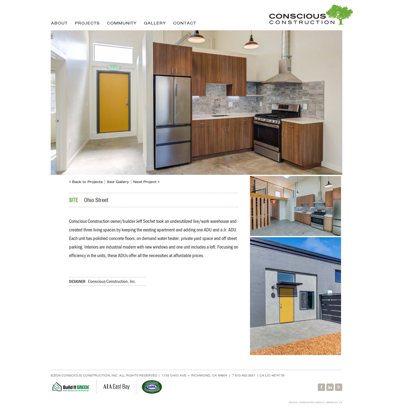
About (59, 23)
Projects (87, 23)
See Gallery (118, 181)
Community (122, 23)
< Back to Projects (86, 181)
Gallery (155, 23)
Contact (184, 23)
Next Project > (146, 181)
